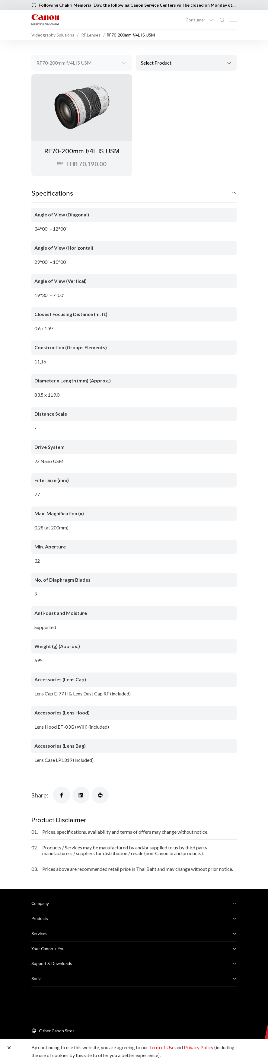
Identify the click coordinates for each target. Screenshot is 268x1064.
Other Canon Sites (57, 1030)
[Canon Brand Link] (45, 19)
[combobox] (81, 63)
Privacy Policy (198, 1047)
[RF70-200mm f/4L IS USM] (81, 125)
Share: (39, 795)
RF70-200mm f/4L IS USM (82, 150)
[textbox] (186, 62)
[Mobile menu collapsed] (233, 20)
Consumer (196, 20)
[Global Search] (221, 20)
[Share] (61, 795)
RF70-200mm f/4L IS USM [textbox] (64, 63)
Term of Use (161, 1047)
